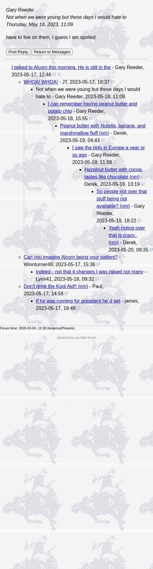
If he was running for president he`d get (78, 301)
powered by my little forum (76, 337)
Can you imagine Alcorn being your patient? (71, 257)
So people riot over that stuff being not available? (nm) (122, 199)
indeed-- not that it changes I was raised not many (89, 271)
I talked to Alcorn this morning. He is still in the (61, 67)
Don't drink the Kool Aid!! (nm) (56, 286)
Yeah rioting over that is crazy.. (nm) (127, 235)
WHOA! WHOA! (41, 82)
